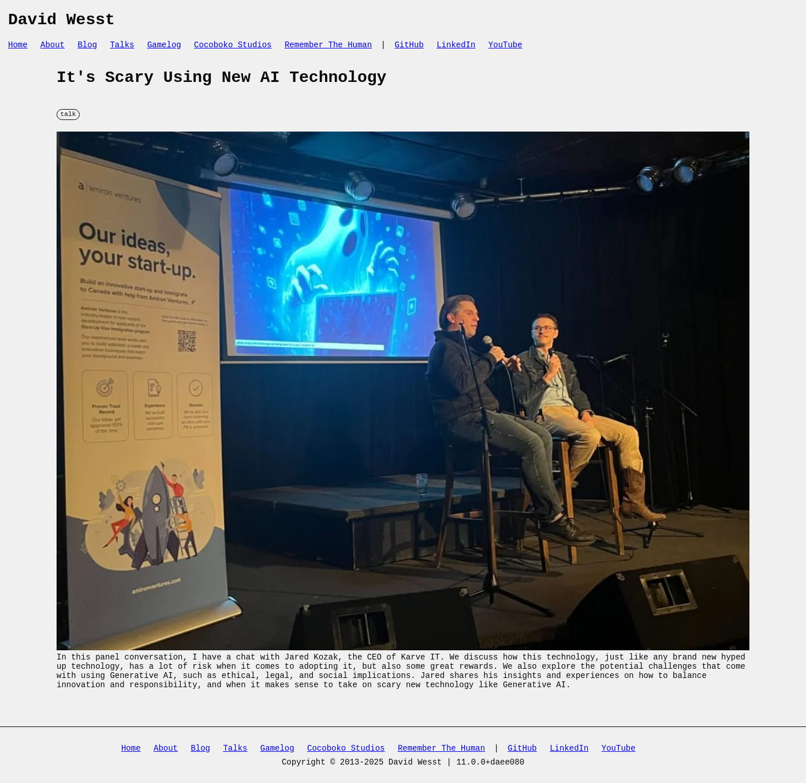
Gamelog (164, 49)
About (52, 49)
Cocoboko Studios (232, 49)
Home (18, 49)
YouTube (505, 49)
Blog (87, 49)
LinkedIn (455, 49)
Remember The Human (328, 49)
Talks (122, 49)
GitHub (408, 49)
